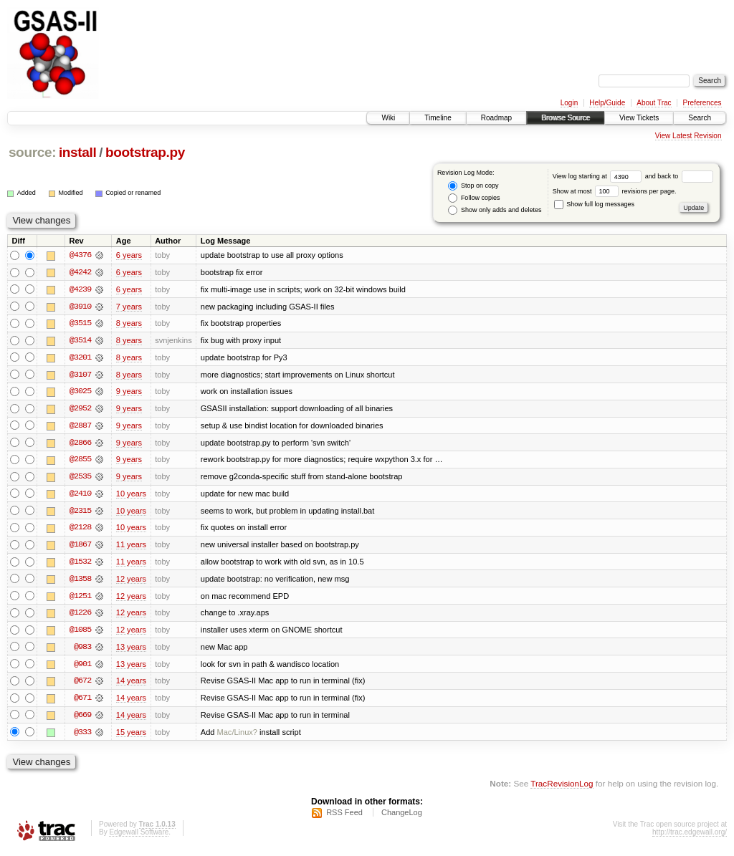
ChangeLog (401, 817)
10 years (131, 495)
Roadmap (496, 118)
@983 (82, 650)
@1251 (80, 599)
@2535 (80, 478)
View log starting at (599, 176)
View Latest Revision (688, 136)
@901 (82, 667)
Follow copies (474, 198)
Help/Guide (607, 103)
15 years (131, 736)
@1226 (80, 616)
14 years (131, 685)
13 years (131, 650)
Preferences (702, 103)
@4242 (80, 272)
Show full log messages (594, 204)
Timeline (437, 118)
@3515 (80, 324)
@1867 (80, 547)
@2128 (80, 530)
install (78, 152)
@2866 (80, 444)
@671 (82, 702)
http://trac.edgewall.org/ (689, 837)
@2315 (80, 513)
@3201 (80, 358)
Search (699, 118)
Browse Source (565, 118)
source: (32, 152)
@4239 (80, 289)
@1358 (80, 581)
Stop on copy (473, 186)
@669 (82, 719)
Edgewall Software (138, 837)
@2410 (80, 495)
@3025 (80, 392)
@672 (82, 685)
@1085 (80, 633)
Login (569, 103)
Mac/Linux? (237, 736)
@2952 (80, 409)
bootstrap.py (145, 152)
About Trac (654, 103)
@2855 (80, 461)
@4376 (80, 255)
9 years (129, 392)
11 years (131, 547)
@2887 (80, 427)
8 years (129, 323)
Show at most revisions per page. (615, 191)
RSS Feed (344, 817)
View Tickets (639, 118)
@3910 (80, 306)
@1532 (80, 564)
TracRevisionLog (561, 788)
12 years (131, 581)
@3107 (80, 375)
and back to (679, 176)
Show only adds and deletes (494, 210)
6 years (129, 255)
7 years (129, 306)
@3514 (80, 341)
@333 (82, 736)
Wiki (388, 118)
